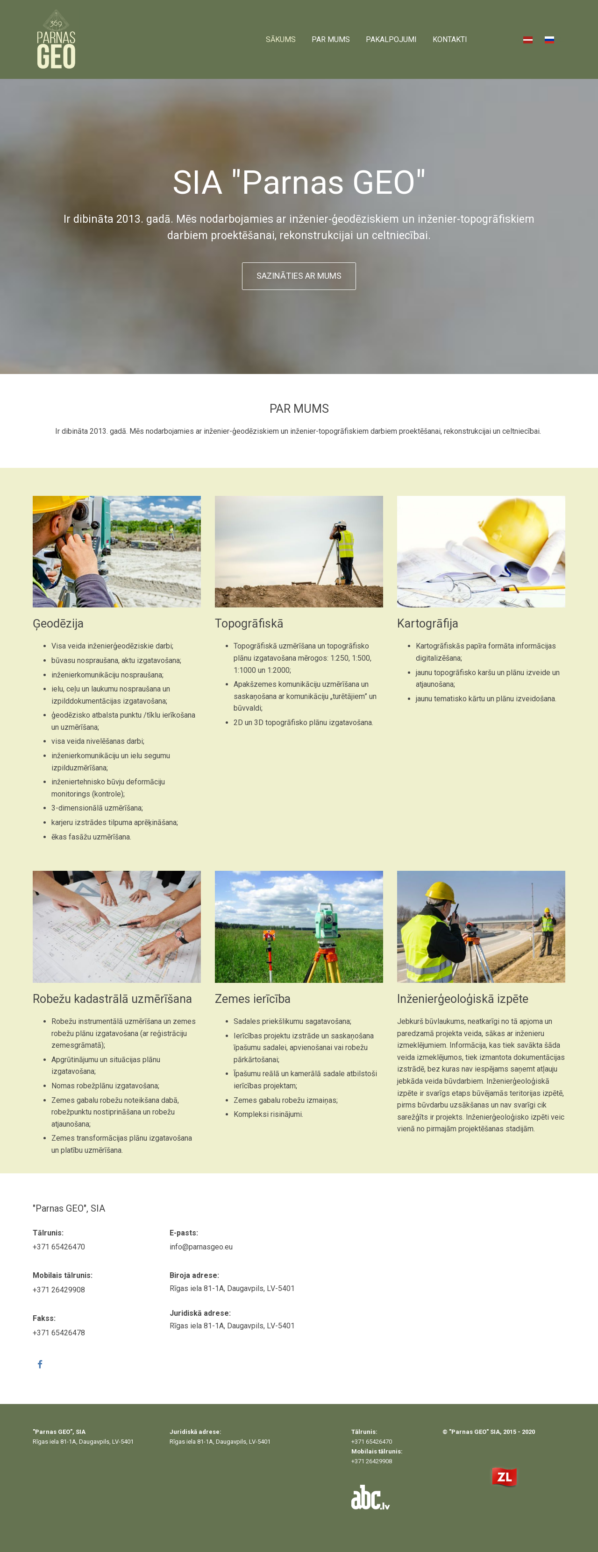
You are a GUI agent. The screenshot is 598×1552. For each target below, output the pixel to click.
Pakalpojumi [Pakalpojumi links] (391, 39)
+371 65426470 (59, 1246)
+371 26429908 (59, 1289)
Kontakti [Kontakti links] (450, 39)
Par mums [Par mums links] (331, 39)
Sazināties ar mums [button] (299, 276)
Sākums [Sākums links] (281, 39)
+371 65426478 (59, 1332)
